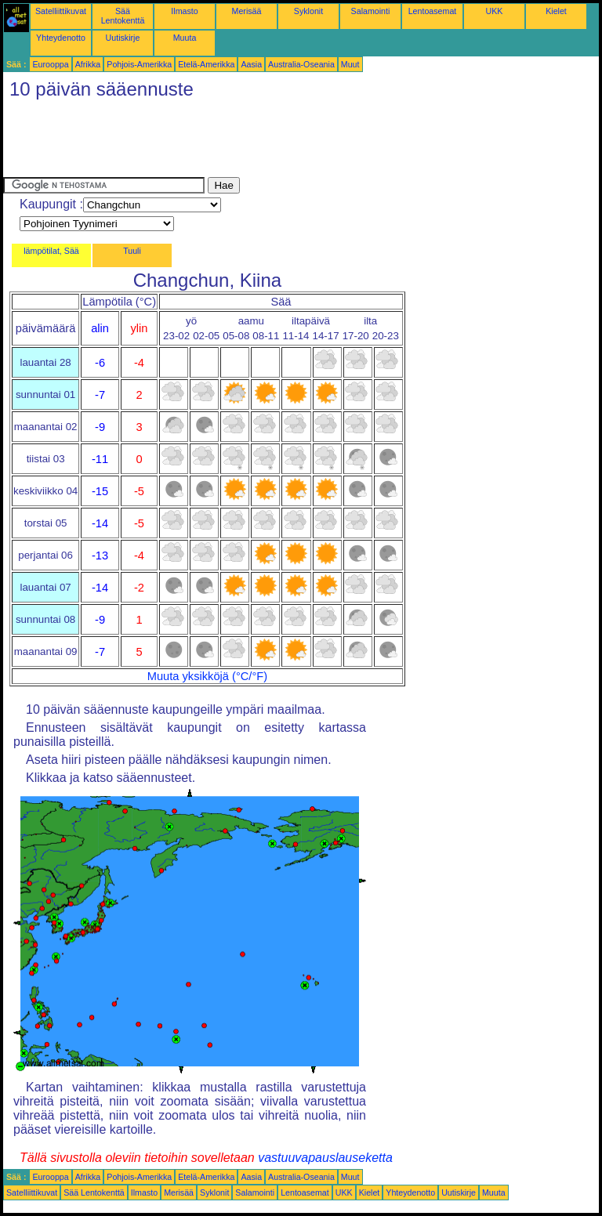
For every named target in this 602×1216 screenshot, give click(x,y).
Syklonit (308, 11)
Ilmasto (184, 11)
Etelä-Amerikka (206, 64)
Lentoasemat (432, 11)
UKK (494, 11)
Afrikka (88, 64)
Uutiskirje (123, 37)
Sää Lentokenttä (123, 15)
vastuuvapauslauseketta (325, 1157)
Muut (350, 64)
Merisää (247, 11)
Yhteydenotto (60, 37)
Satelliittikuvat (60, 11)
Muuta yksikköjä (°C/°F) (207, 676)
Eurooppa (50, 64)
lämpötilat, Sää (51, 250)
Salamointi (370, 11)
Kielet (556, 11)
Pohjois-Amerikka (139, 64)
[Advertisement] (288, 142)
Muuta (185, 37)
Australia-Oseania (301, 64)
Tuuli (132, 250)
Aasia (251, 64)
